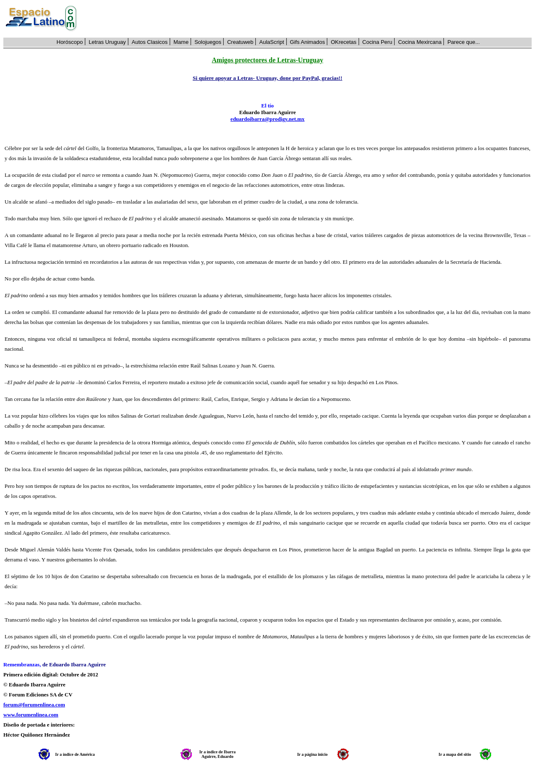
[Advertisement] (309, 19)
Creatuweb (240, 42)
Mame (181, 42)
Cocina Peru (377, 42)
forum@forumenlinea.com (34, 704)
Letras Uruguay (107, 42)
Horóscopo (69, 42)
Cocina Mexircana (419, 42)
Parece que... (463, 42)
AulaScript (271, 42)
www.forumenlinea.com (30, 714)
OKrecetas (343, 42)
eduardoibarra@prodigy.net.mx (267, 119)
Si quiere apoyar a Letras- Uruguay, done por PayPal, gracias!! (267, 78)
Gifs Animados (307, 42)
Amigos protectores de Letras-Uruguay (267, 60)
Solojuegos (207, 42)
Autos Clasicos (150, 42)
